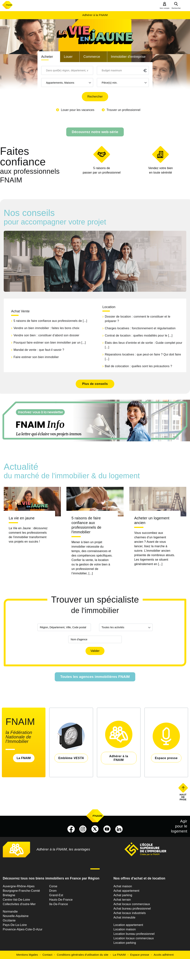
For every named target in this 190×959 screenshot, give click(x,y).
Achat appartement (126, 890)
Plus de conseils (95, 383)
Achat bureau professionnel (132, 908)
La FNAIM (24, 758)
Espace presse (139, 954)
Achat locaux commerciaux (131, 904)
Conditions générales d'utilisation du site (82, 954)
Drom (53, 890)
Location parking (124, 942)
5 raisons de (101, 170)
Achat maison (122, 886)
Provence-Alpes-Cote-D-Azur (22, 929)
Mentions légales (27, 954)
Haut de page (183, 797)
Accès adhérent (164, 954)
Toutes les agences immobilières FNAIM (95, 677)
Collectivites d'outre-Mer (19, 904)
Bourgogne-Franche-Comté (21, 890)
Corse (53, 886)
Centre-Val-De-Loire (16, 899)
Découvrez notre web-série (95, 132)
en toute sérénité (160, 170)
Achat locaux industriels (129, 913)
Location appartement (128, 924)
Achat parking (122, 895)
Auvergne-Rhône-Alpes (19, 886)
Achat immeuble (124, 917)
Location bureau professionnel (134, 933)
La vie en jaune (22, 518)
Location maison (124, 929)
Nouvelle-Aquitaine (16, 916)
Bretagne (9, 895)
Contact (47, 954)
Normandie (10, 911)
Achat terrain (122, 899)
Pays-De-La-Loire (15, 924)
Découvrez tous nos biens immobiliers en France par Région (51, 878)
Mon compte (164, 8)
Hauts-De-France (61, 899)
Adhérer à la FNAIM (95, 15)
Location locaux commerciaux (133, 938)
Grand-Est (56, 895)
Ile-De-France (58, 904)
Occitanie (9, 920)
